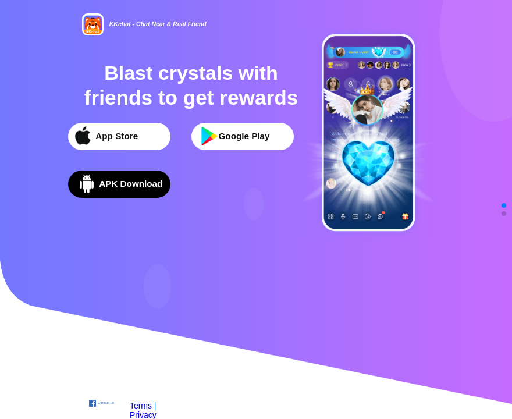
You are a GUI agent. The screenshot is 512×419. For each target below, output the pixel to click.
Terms (141, 405)
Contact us (106, 402)
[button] (504, 205)
